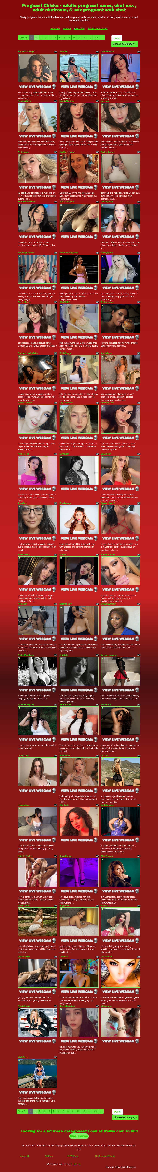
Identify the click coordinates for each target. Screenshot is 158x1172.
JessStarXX (106, 957)
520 (96, 37)
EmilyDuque (65, 353)
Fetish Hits (76, 1164)
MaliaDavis (23, 1057)
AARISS (63, 51)
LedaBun (64, 957)
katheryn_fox (107, 403)
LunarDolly (23, 755)
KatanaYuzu (24, 805)
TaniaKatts (106, 704)
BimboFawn (65, 755)
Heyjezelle (64, 905)
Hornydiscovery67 (27, 51)
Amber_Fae (23, 454)
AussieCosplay (25, 403)
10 (79, 37)
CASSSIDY (65, 302)
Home (117, 38)
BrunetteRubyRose (69, 253)
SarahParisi (65, 704)
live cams (79, 1136)
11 (85, 37)
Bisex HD (55, 28)
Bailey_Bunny (108, 152)
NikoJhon (22, 604)
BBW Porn (79, 28)
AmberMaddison (26, 655)
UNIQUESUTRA (108, 604)
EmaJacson (65, 503)
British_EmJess (25, 856)
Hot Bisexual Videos (98, 28)
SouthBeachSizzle (26, 201)
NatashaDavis (24, 101)
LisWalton (64, 454)
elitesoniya (106, 1006)
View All (23, 37)
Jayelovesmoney (109, 655)
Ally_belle (64, 805)
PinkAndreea (107, 302)
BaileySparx (107, 253)
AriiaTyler (64, 655)
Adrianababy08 (67, 201)
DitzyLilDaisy (24, 302)
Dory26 (63, 554)
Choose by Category (125, 44)
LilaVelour (106, 454)
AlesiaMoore (24, 1006)
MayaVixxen (107, 856)
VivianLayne (24, 957)
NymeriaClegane (26, 704)
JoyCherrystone (67, 152)
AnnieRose (106, 353)
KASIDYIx (105, 905)
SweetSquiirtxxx (67, 1006)
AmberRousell (108, 554)
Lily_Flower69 (66, 403)
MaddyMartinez (67, 101)
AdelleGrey (23, 905)
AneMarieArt (24, 554)
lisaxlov (105, 755)
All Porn (67, 28)
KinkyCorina (66, 856)
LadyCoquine (107, 805)
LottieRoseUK (108, 51)
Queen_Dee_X (108, 503)
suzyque (105, 101)
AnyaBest (22, 503)
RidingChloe (24, 152)
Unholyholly (107, 201)
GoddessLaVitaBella (28, 353)
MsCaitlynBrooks (26, 253)
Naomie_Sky (66, 604)
